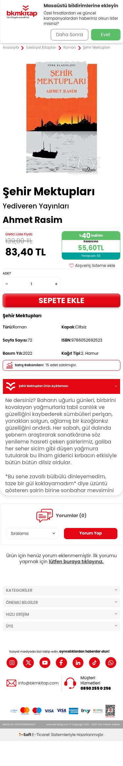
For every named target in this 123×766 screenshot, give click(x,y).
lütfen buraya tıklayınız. (76, 561)
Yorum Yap (90, 533)
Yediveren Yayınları (36, 206)
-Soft (25, 734)
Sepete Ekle (62, 300)
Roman (69, 47)
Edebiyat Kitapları (41, 47)
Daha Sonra (69, 34)
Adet (7, 273)
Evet (106, 34)
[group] (61, 118)
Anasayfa (11, 47)
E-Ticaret (41, 734)
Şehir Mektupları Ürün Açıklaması (61, 386)
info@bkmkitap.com (38, 683)
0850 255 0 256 (96, 688)
